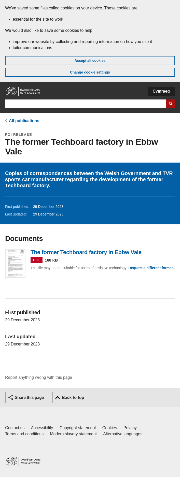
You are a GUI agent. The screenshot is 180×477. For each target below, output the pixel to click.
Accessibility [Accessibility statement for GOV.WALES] (42, 428)
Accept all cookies (89, 61)
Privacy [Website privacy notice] (130, 428)
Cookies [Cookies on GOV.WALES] (109, 428)
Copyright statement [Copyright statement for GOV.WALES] (78, 428)
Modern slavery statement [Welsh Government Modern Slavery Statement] (73, 434)
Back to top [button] (73, 397)
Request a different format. (151, 268)
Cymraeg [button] (161, 91)
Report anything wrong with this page (38, 377)
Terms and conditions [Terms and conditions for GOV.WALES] (24, 434)
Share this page (29, 397)
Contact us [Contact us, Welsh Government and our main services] (14, 428)
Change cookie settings (90, 72)
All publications (24, 121)
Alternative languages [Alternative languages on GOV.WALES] (122, 434)
